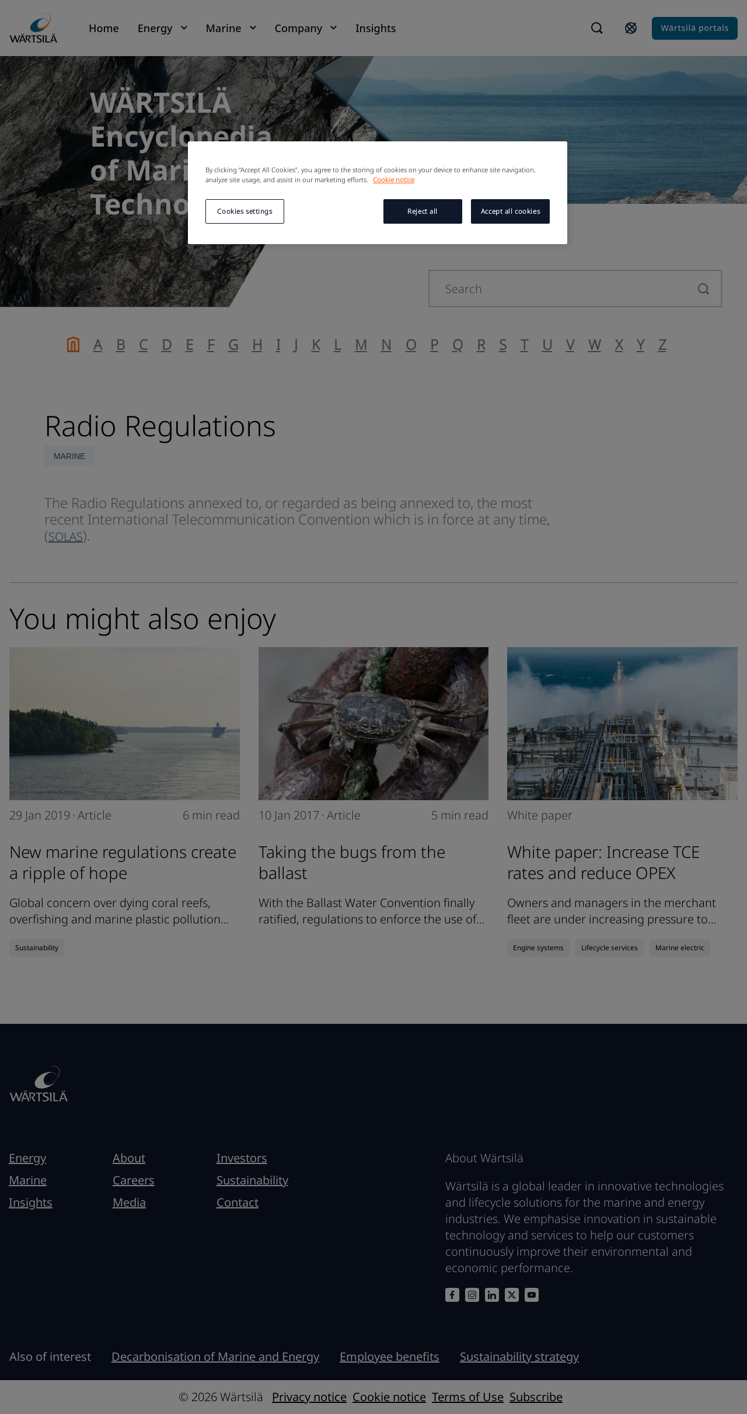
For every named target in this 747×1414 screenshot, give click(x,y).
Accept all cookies (510, 211)
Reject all (422, 211)
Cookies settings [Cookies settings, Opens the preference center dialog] (244, 211)
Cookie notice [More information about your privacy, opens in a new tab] (393, 179)
